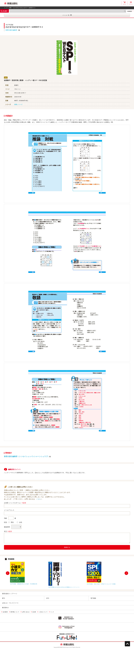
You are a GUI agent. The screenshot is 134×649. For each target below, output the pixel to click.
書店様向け (5, 607)
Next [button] (126, 573)
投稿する (67, 547)
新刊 (3, 598)
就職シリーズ (18, 104)
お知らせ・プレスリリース (10, 603)
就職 (10, 8)
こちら (38, 499)
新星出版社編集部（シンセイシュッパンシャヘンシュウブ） (26, 456)
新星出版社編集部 (11, 30)
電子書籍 (93, 598)
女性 (19, 522)
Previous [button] (7, 573)
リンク (52, 612)
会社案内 (5, 612)
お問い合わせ (26, 612)
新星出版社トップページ (9, 593)
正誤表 (34, 612)
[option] (29, 573)
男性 (11, 522)
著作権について (14, 612)
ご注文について (43, 612)
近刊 (47, 598)
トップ (5, 8)
